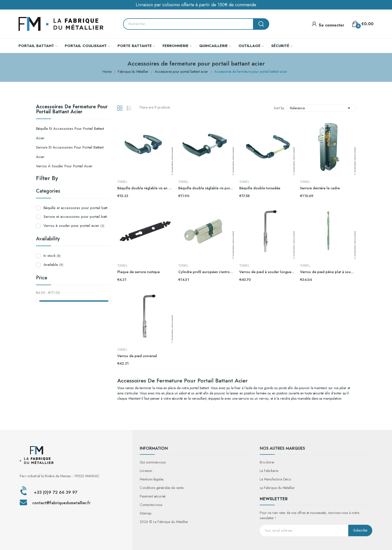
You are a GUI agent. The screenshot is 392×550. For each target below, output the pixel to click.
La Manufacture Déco (275, 479)
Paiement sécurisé (153, 496)
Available (53, 264)
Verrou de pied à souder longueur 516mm (267, 272)
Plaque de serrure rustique (138, 272)
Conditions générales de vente (162, 487)
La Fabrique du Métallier (277, 487)
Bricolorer (267, 462)
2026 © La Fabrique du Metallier (164, 521)
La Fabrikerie (269, 470)
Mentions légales (152, 479)
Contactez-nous (151, 504)
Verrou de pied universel (137, 356)
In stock (52, 255)
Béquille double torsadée (259, 188)
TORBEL (122, 181)
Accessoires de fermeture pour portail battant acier (72, 109)
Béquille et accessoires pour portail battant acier (70, 133)
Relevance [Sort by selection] (321, 108)
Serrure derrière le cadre (320, 188)
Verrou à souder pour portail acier (64, 166)
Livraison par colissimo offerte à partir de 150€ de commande (196, 5)
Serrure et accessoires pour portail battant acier (70, 152)
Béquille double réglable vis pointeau (206, 188)
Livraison (146, 470)
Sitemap (145, 513)
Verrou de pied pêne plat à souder (328, 272)
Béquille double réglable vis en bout (145, 188)
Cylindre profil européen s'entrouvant (206, 272)
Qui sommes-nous (153, 462)
